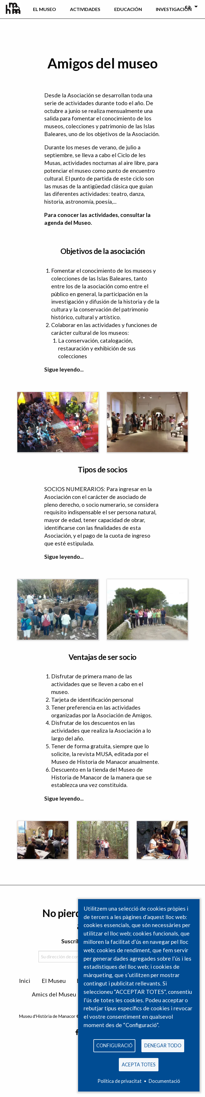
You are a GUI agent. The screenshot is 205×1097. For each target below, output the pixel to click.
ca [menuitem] (188, 6)
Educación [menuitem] (128, 9)
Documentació (164, 1081)
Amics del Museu (54, 994)
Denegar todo (162, 1044)
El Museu (54, 980)
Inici (24, 980)
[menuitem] (16, 9)
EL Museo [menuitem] (44, 9)
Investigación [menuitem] (174, 9)
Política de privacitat (119, 1081)
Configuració (114, 1044)
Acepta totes (139, 1064)
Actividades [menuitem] (85, 9)
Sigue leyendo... (64, 369)
